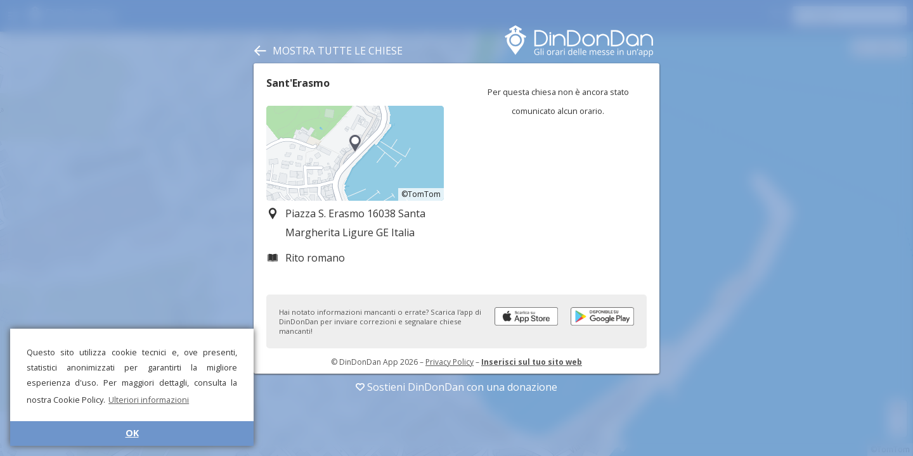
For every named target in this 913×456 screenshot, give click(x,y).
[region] (355, 153)
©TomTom (421, 194)
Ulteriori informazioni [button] (148, 399)
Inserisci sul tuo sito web (531, 362)
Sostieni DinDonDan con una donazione (456, 387)
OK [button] (132, 433)
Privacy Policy (449, 362)
